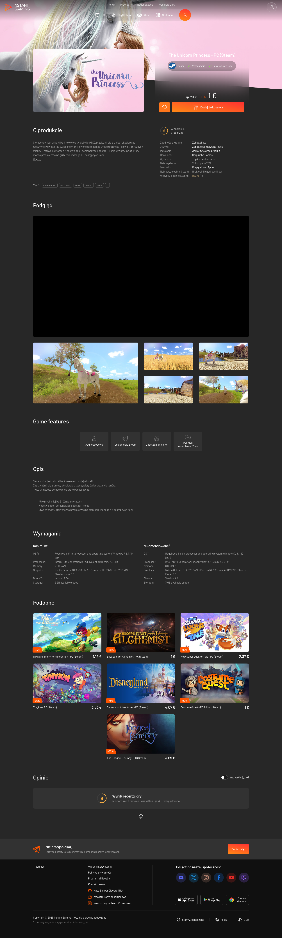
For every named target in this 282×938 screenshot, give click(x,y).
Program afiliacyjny (99, 878)
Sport (211, 167)
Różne (196, 175)
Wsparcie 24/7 (166, 4)
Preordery (126, 4)
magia (99, 185)
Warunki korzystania (100, 866)
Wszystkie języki (235, 777)
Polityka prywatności (100, 872)
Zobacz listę (199, 142)
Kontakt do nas (96, 884)
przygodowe (49, 185)
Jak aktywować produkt (206, 150)
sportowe (65, 185)
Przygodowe (199, 167)
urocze (88, 185)
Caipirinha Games (202, 155)
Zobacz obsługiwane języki (208, 146)
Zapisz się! (238, 849)
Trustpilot (38, 866)
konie (78, 185)
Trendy (111, 4)
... (107, 185)
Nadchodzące (145, 4)
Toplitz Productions (203, 159)
